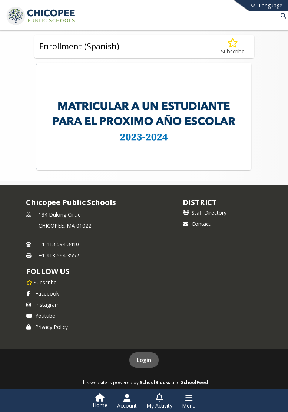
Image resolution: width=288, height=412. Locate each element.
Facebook (42, 293)
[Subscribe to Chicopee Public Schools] (41, 282)
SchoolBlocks (155, 382)
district (200, 202)
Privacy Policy (47, 326)
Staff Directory (204, 212)
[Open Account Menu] (127, 401)
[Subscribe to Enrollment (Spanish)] (232, 46)
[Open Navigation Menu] (189, 401)
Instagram (43, 304)
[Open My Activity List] (159, 401)
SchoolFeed (194, 382)
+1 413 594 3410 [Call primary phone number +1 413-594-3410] (59, 244)
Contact (197, 223)
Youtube (40, 315)
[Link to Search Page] (282, 15)
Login (144, 359)
